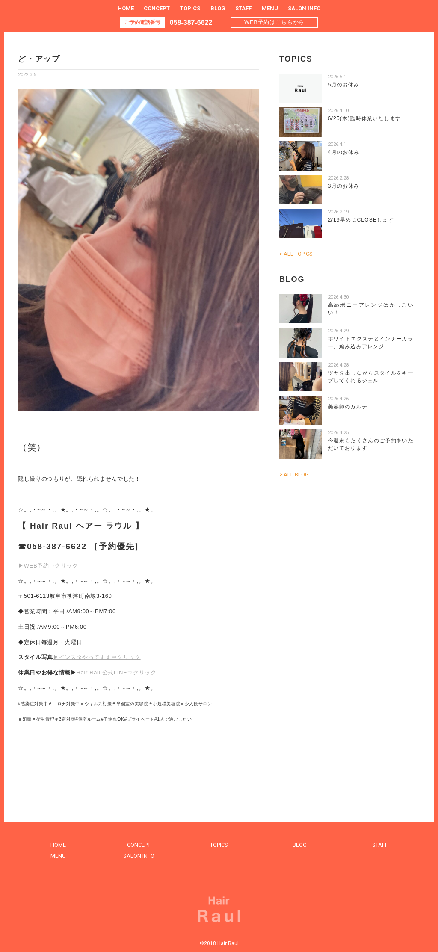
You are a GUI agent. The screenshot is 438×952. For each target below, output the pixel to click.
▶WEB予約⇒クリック (48, 565)
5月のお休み (344, 85)
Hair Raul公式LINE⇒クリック (117, 672)
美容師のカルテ (347, 407)
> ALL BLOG (294, 474)
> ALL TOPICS (296, 254)
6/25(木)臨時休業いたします (364, 118)
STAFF (243, 8)
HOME (126, 8)
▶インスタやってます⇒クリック (97, 657)
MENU (270, 8)
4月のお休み (344, 152)
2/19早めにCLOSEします (361, 220)
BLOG (217, 8)
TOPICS (190, 8)
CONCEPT (157, 8)
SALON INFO (304, 8)
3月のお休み (344, 186)
